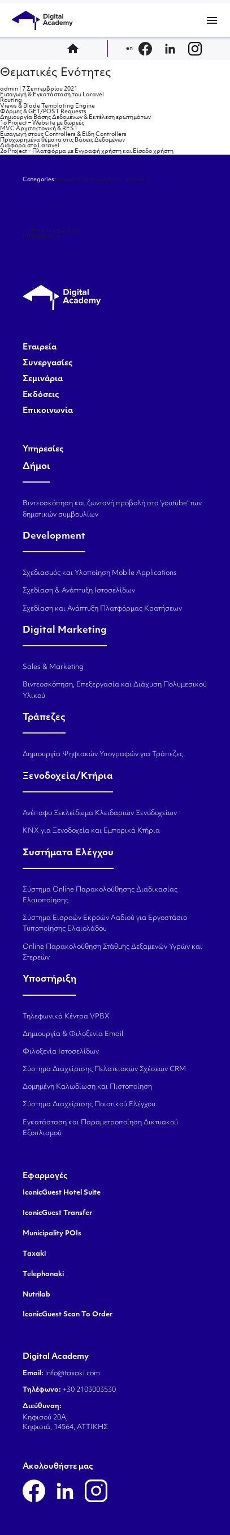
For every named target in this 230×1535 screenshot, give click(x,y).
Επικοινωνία (48, 411)
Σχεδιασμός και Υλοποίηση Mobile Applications (100, 573)
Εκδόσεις (41, 395)
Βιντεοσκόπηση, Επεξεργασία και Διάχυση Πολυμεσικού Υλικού (115, 690)
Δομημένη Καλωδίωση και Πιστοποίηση (87, 1087)
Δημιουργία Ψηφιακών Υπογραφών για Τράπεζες (103, 754)
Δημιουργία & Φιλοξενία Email (73, 1034)
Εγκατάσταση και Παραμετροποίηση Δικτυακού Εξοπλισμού (100, 1128)
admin (9, 89)
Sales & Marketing (53, 667)
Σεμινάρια (43, 379)
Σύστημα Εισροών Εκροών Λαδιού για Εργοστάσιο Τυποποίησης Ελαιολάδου (105, 923)
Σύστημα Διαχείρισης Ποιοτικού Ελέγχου (89, 1104)
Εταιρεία (40, 348)
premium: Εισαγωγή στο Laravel (101, 180)
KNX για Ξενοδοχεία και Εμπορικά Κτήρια (91, 831)
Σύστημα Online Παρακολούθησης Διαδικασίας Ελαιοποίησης (100, 895)
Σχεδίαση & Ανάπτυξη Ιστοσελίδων (79, 590)
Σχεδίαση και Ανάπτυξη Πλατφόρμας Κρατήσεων (102, 609)
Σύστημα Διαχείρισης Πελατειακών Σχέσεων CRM (104, 1069)
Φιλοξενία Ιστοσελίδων (61, 1051)
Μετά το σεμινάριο (51, 231)
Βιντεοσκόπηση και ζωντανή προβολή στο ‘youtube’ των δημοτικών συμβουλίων (112, 509)
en (129, 48)
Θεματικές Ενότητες (55, 73)
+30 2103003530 (88, 1390)
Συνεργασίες (48, 364)
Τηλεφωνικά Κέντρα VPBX (66, 1016)
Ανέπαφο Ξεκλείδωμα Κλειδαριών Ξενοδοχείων (100, 813)
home (76, 49)
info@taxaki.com (72, 1373)
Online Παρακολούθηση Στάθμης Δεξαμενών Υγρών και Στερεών (112, 952)
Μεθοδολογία (45, 236)
